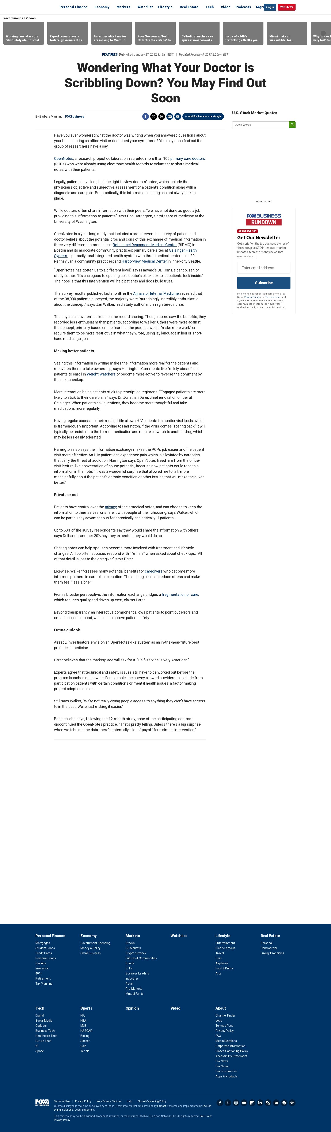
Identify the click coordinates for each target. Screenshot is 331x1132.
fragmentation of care (180, 594)
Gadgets (41, 1025)
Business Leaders (137, 973)
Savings (40, 963)
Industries (132, 978)
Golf (83, 1046)
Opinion (132, 1008)
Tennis (84, 1051)
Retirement (43, 978)
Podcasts (243, 7)
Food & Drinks (224, 968)
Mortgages (42, 943)
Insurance (42, 968)
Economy (102, 7)
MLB (83, 1025)
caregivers (154, 571)
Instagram (236, 1102)
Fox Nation (222, 1066)
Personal (267, 943)
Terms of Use (272, 297)
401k (38, 973)
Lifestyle (165, 7)
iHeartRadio (292, 1102)
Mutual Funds (135, 993)
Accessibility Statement (231, 1056)
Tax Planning (44, 983)
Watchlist (145, 7)
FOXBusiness (74, 116)
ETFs (129, 968)
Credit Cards (43, 953)
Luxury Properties (272, 953)
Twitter (153, 116)
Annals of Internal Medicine (156, 293)
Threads (161, 116)
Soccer (85, 1041)
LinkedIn (260, 1102)
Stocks (130, 943)
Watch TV (286, 7)
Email (177, 116)
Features (110, 54)
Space (39, 1051)
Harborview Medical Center (144, 261)
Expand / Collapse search (259, 7)
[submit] (292, 124)
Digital (39, 1015)
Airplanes (222, 963)
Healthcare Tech (46, 1035)
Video (226, 7)
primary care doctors (187, 158)
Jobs (219, 1020)
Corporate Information (231, 1046)
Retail (129, 983)
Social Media (43, 1020)
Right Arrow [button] (323, 33)
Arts (218, 973)
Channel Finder (225, 1015)
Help (129, 1101)
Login (270, 7)
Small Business (90, 953)
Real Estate (189, 7)
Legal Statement (84, 1109)
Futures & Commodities (141, 958)
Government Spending (95, 943)
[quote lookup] (260, 124)
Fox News (222, 1061)
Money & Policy (90, 948)
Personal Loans (45, 958)
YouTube (244, 1102)
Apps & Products (227, 1076)
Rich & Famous (225, 948)
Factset (161, 1106)
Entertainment (225, 943)
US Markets (133, 948)
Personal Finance (73, 7)
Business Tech (45, 1030)
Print (169, 116)
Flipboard (252, 1102)
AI (36, 1046)
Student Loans (45, 948)
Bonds (130, 963)
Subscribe (264, 283)
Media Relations (226, 1041)
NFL (82, 1015)
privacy (111, 507)
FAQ (218, 1035)
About (221, 1008)
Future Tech (43, 1041)
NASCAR (86, 1030)
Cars (219, 958)
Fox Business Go (226, 1071)
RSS (268, 1102)
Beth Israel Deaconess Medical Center (145, 245)
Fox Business (45, 7)
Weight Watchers (101, 374)
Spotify (284, 1102)
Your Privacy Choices (109, 1101)
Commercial (269, 948)
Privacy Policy (252, 297)
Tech (210, 7)
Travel (220, 953)
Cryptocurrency (136, 953)
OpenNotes (63, 158)
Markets (123, 7)
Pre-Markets (134, 988)
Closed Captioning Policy (232, 1051)
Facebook (145, 116)
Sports (86, 1008)
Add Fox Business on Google (204, 116)
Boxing (85, 1035)
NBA (83, 1020)
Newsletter (276, 1102)
